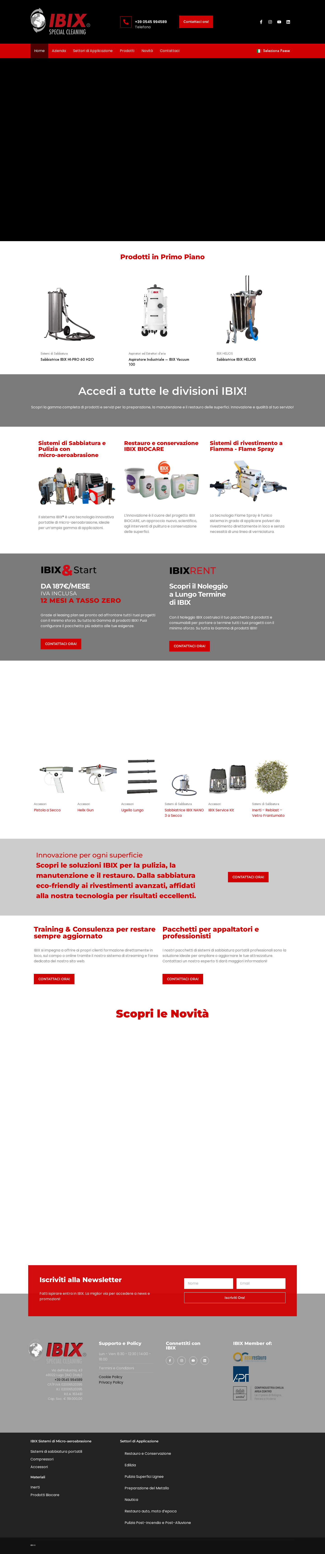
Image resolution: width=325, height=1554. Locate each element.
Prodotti (127, 50)
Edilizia (130, 1465)
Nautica (131, 1499)
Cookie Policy (110, 1377)
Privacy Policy (111, 1382)
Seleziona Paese (273, 50)
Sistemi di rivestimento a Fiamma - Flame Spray (246, 446)
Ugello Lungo (132, 810)
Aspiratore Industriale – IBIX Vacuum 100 (159, 362)
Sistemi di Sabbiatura (54, 353)
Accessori (40, 804)
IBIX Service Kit (221, 810)
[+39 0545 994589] (126, 22)
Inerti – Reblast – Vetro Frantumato (268, 813)
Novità (147, 50)
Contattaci (169, 50)
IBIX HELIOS (225, 353)
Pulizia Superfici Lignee (144, 1476)
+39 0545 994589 (151, 21)
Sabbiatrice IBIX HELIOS (236, 359)
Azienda (59, 50)
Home (39, 50)
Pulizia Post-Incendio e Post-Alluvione (158, 1522)
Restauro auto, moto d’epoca (150, 1511)
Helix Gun (85, 810)
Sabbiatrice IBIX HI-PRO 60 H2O (67, 359)
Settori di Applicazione (93, 50)
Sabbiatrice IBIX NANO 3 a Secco (184, 813)
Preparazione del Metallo (147, 1488)
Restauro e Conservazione (148, 1453)
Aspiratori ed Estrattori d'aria (147, 353)
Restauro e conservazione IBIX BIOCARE (161, 446)
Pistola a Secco (47, 810)
